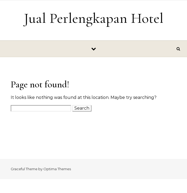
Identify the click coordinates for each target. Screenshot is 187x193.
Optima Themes (57, 169)
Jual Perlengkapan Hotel (93, 18)
